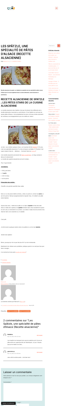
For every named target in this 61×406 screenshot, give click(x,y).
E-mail (19, 402)
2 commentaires (16, 61)
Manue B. (6, 61)
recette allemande (13, 311)
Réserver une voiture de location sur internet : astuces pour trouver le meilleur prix (54, 57)
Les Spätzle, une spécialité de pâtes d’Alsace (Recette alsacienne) (15, 305)
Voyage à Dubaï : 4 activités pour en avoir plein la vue (53, 83)
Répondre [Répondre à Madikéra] (39, 335)
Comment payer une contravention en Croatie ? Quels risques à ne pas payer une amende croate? (53, 142)
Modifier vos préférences (8, 403)
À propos (4, 260)
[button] (56, 8)
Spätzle (33, 151)
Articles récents (6, 262)
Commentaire (7, 382)
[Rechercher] (52, 45)
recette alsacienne (25, 311)
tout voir (22, 301)
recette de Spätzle (21, 252)
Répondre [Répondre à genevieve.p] (39, 352)
